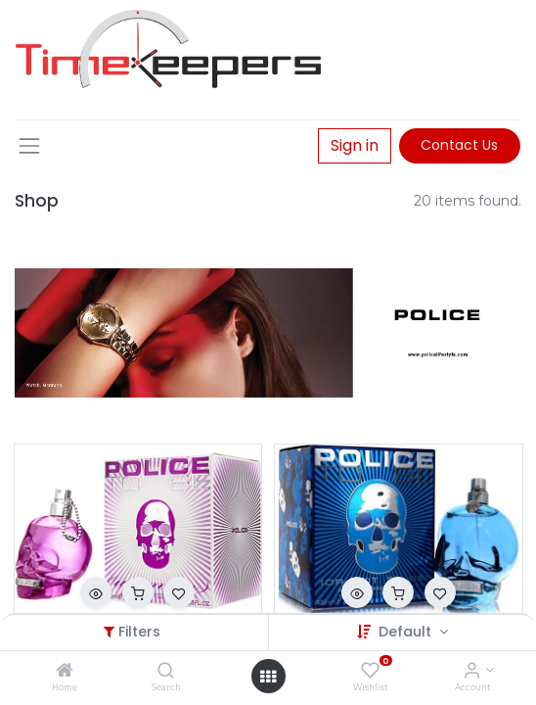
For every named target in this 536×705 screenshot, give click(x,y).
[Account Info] (472, 672)
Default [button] (407, 631)
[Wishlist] (370, 672)
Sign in (355, 145)
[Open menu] (268, 676)
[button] (96, 592)
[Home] (64, 672)
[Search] (165, 672)
